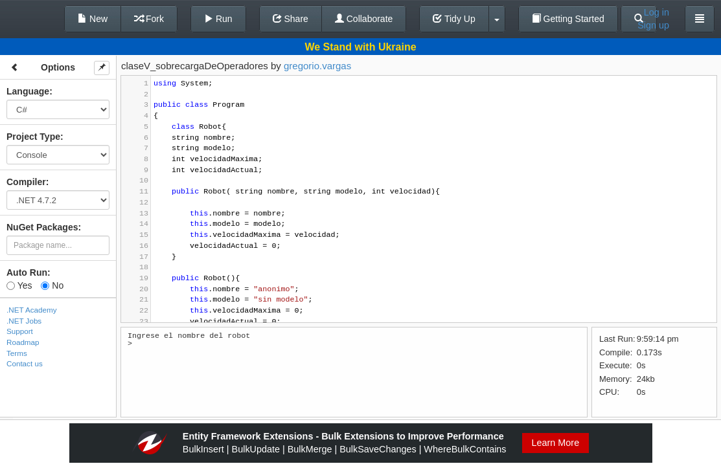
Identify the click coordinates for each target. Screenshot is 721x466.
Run (218, 19)
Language (27, 91)
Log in (656, 12)
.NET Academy (31, 309)
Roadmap (23, 342)
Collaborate (364, 19)
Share (290, 19)
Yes (19, 285)
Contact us (24, 363)
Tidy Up (454, 19)
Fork (149, 19)
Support (19, 331)
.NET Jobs (23, 320)
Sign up (653, 25)
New (93, 19)
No (52, 285)
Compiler (26, 182)
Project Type (33, 136)
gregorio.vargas (317, 65)
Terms (16, 353)
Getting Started (568, 19)
